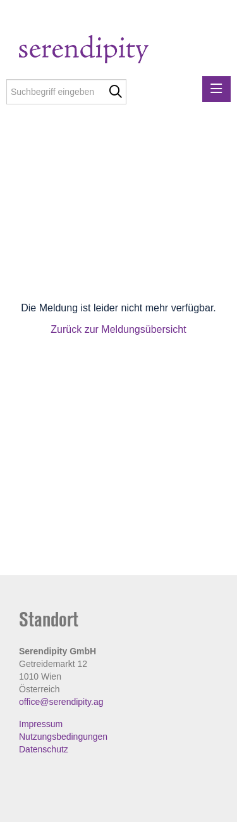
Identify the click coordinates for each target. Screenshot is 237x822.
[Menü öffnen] (216, 89)
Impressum (41, 724)
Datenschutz (43, 749)
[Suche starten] (115, 91)
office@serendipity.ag (61, 702)
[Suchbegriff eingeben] (66, 91)
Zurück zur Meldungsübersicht (118, 329)
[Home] (109, 51)
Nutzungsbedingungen (63, 737)
